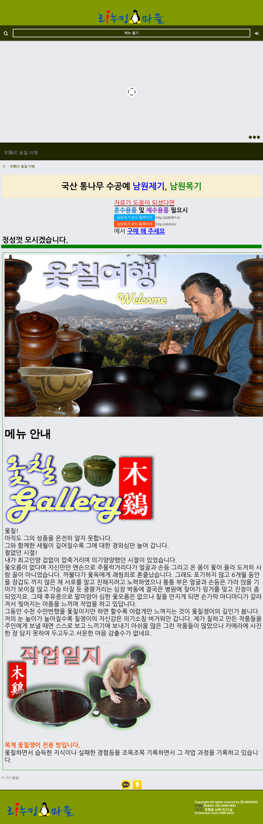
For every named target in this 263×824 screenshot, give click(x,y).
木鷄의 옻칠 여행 (22, 166)
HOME (4, 166)
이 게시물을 (10, 778)
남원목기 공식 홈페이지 (134, 224)
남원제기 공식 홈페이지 (134, 217)
